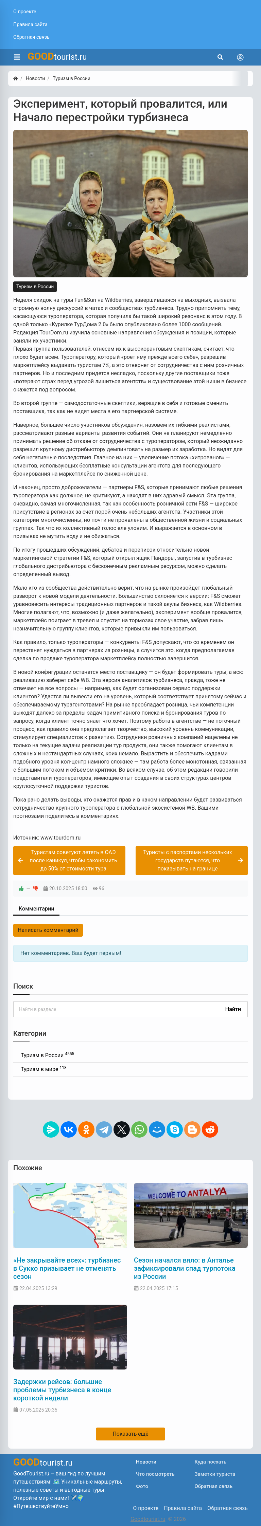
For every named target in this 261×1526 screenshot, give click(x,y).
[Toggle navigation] (240, 57)
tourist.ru (57, 56)
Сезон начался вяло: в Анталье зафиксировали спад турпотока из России (185, 1268)
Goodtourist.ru (147, 1519)
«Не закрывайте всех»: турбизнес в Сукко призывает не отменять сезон (67, 1268)
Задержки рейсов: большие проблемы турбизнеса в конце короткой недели (62, 1390)
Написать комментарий (48, 930)
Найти (233, 1009)
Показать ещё (130, 1434)
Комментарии (36, 908)
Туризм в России (35, 286)
